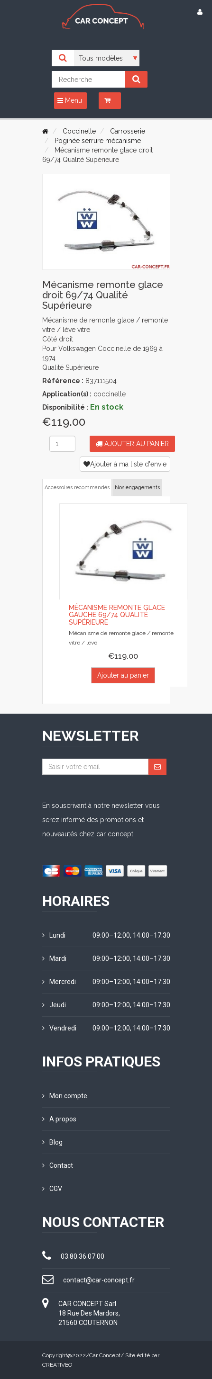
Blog (52, 1142)
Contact (57, 1165)
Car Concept (104, 1355)
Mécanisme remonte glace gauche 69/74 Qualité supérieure (117, 615)
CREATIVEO (57, 1364)
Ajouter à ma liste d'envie (124, 464)
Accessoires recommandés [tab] (77, 487)
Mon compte (64, 1096)
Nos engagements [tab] (137, 487)
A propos (59, 1119)
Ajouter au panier (132, 444)
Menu (69, 100)
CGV (52, 1188)
